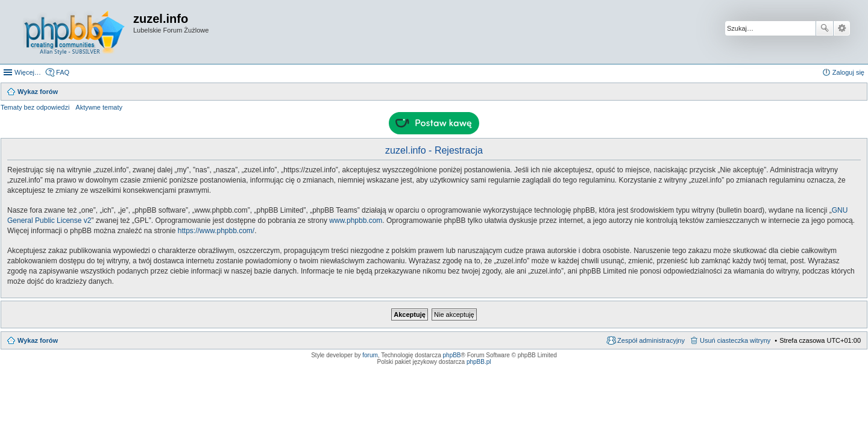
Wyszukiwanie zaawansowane (842, 28)
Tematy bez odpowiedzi (35, 107)
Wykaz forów (37, 340)
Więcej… (27, 72)
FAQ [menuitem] (62, 72)
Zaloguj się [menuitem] (848, 72)
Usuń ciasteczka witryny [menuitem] (735, 340)
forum (370, 355)
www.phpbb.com (355, 220)
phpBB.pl (479, 361)
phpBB (452, 355)
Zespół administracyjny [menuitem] (651, 340)
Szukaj (825, 28)
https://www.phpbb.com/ (216, 231)
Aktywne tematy (98, 107)
